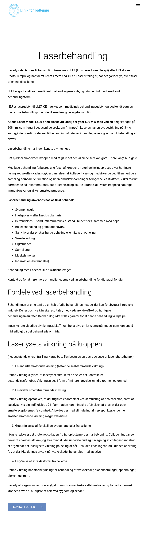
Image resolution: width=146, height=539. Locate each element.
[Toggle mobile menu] (138, 6)
